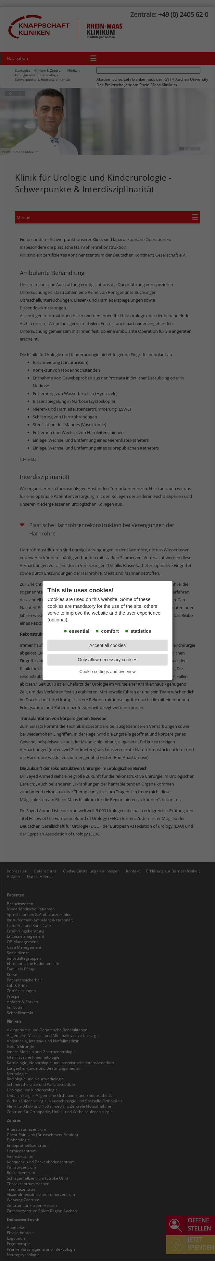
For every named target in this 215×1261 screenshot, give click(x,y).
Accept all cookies (107, 645)
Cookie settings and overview (107, 671)
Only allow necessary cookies (107, 659)
